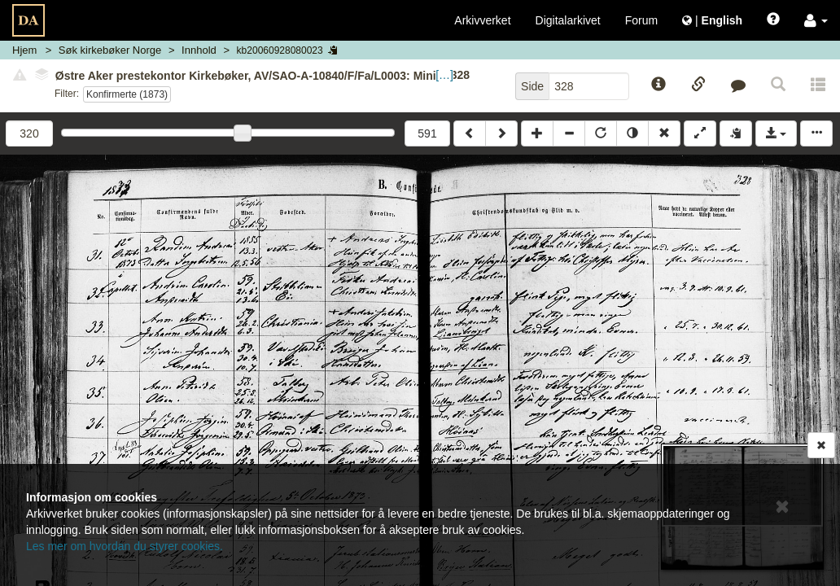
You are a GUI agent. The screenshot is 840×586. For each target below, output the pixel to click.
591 (427, 133)
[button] (816, 20)
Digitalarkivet (568, 20)
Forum (641, 20)
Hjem (24, 50)
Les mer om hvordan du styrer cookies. (124, 546)
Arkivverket (482, 20)
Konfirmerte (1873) (127, 94)
